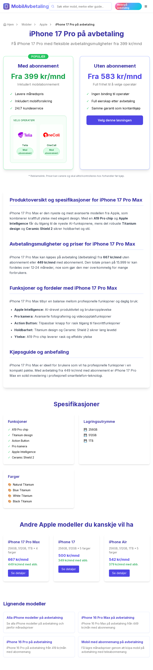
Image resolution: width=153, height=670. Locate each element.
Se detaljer (18, 573)
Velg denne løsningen (115, 120)
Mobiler (27, 24)
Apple (43, 24)
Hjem (10, 24)
